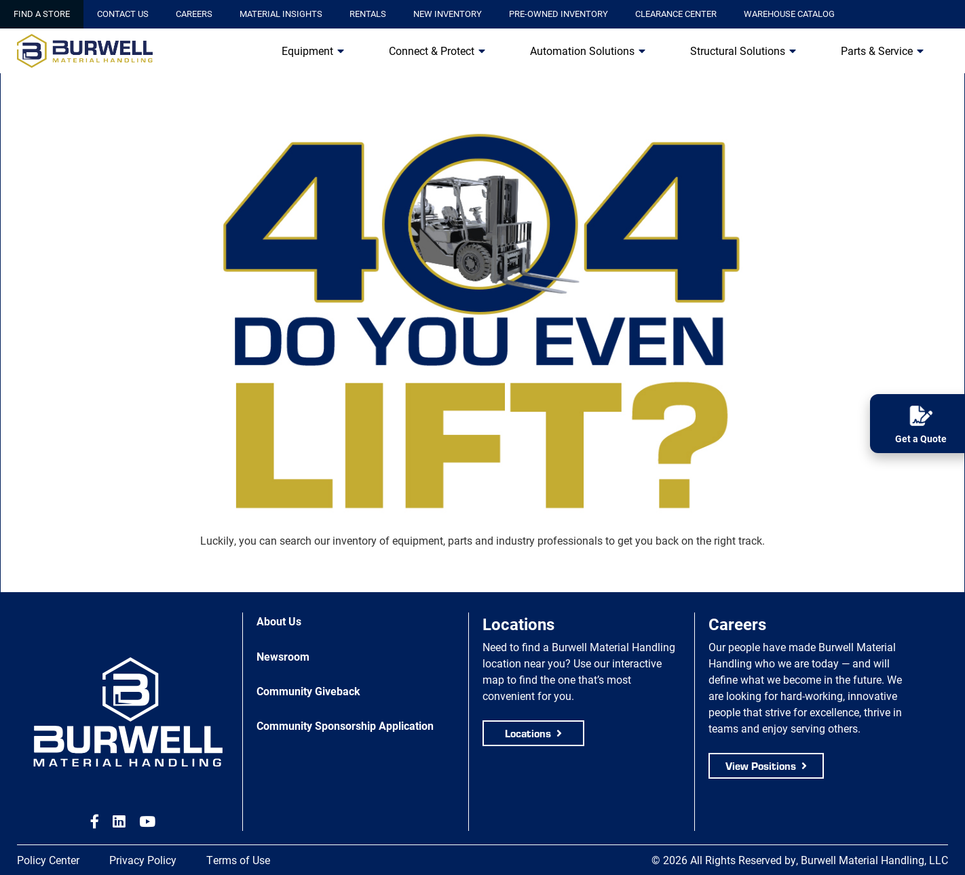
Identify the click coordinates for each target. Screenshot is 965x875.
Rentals (367, 13)
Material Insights (281, 13)
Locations (528, 733)
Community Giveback (308, 691)
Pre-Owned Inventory (558, 13)
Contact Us (123, 13)
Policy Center (48, 860)
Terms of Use (238, 860)
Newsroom (283, 656)
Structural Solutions (737, 50)
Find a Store (42, 13)
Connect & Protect (431, 50)
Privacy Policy (142, 860)
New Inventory (447, 13)
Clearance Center (676, 13)
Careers (194, 13)
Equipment (307, 50)
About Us (279, 621)
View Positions (760, 765)
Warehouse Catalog (789, 13)
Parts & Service (877, 50)
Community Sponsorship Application (345, 725)
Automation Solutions (582, 50)
